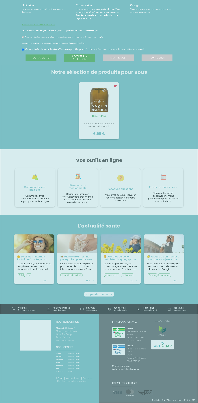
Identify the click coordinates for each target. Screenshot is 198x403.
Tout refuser (118, 58)
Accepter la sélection (80, 57)
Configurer (157, 58)
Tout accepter (41, 58)
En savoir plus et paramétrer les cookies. (38, 24)
